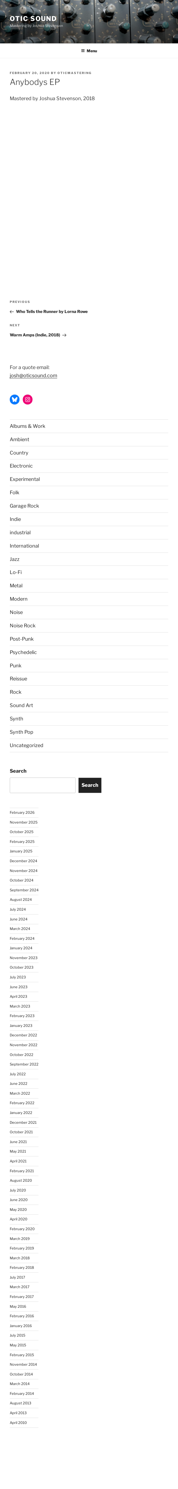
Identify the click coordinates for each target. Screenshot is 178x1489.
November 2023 (23, 958)
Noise (16, 612)
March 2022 (20, 1093)
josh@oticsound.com (33, 375)
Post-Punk (22, 639)
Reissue (18, 678)
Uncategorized (26, 745)
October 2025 (22, 832)
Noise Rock (22, 625)
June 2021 (18, 1142)
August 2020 (21, 1180)
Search (18, 771)
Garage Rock (24, 506)
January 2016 (21, 1326)
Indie (15, 519)
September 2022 (24, 1064)
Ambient (19, 439)
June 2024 (18, 919)
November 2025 (24, 822)
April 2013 (18, 1413)
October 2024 (21, 880)
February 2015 (22, 1355)
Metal (16, 585)
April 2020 (18, 1219)
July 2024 (18, 909)
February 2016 (22, 1316)
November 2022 (23, 1045)
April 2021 (18, 1161)
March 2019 (20, 1238)
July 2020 (18, 1190)
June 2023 (18, 987)
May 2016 (18, 1306)
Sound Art (21, 705)
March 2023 (20, 1006)
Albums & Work (27, 426)
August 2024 (21, 899)
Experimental (25, 479)
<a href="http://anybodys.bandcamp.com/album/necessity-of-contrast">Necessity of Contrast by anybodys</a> (57, 190)
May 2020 (18, 1209)
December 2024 (23, 861)
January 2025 (21, 851)
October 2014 (21, 1374)
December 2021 (23, 1122)
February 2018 (22, 1267)
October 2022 (21, 1054)
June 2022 (18, 1083)
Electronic (21, 466)
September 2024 (24, 890)
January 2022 (21, 1112)
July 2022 (18, 1074)
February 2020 (22, 1229)
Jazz (15, 559)
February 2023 (22, 1016)
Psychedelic (23, 652)
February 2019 (22, 1248)
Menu (89, 50)
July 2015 (17, 1335)
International (24, 546)
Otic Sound (33, 19)
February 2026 (22, 812)
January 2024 (21, 948)
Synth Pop (21, 732)
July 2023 (18, 977)
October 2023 (21, 967)
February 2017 (22, 1296)
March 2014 (20, 1383)
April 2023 (18, 996)
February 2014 (22, 1393)
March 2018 (20, 1258)
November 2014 (23, 1364)
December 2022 (23, 1035)
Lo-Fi (16, 572)
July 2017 (17, 1277)
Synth (16, 719)
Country (19, 453)
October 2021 (21, 1132)
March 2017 (20, 1287)
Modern (19, 599)
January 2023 (21, 1025)
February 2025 (22, 841)
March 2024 (20, 928)
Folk (14, 492)
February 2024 (22, 938)
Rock (15, 692)
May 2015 (18, 1345)
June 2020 (19, 1200)
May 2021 (18, 1151)
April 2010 (18, 1422)
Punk (15, 665)
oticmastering (74, 73)
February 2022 (22, 1103)
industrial (20, 532)
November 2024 (23, 870)
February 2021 (22, 1171)
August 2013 (20, 1403)
